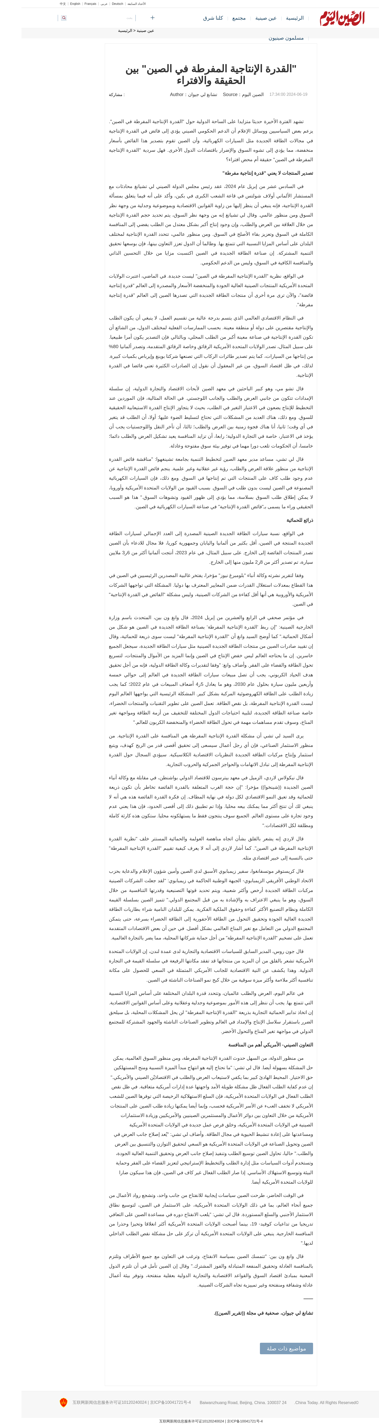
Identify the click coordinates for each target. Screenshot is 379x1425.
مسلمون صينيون (265, 38)
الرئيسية (273, 18)
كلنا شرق (192, 18)
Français (69, 3)
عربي (82, 3)
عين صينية (245, 18)
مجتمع (217, 18)
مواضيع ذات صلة (265, 1348)
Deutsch (96, 3)
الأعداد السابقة (115, 3)
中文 (41, 3)
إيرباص (123, 356)
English (54, 3)
